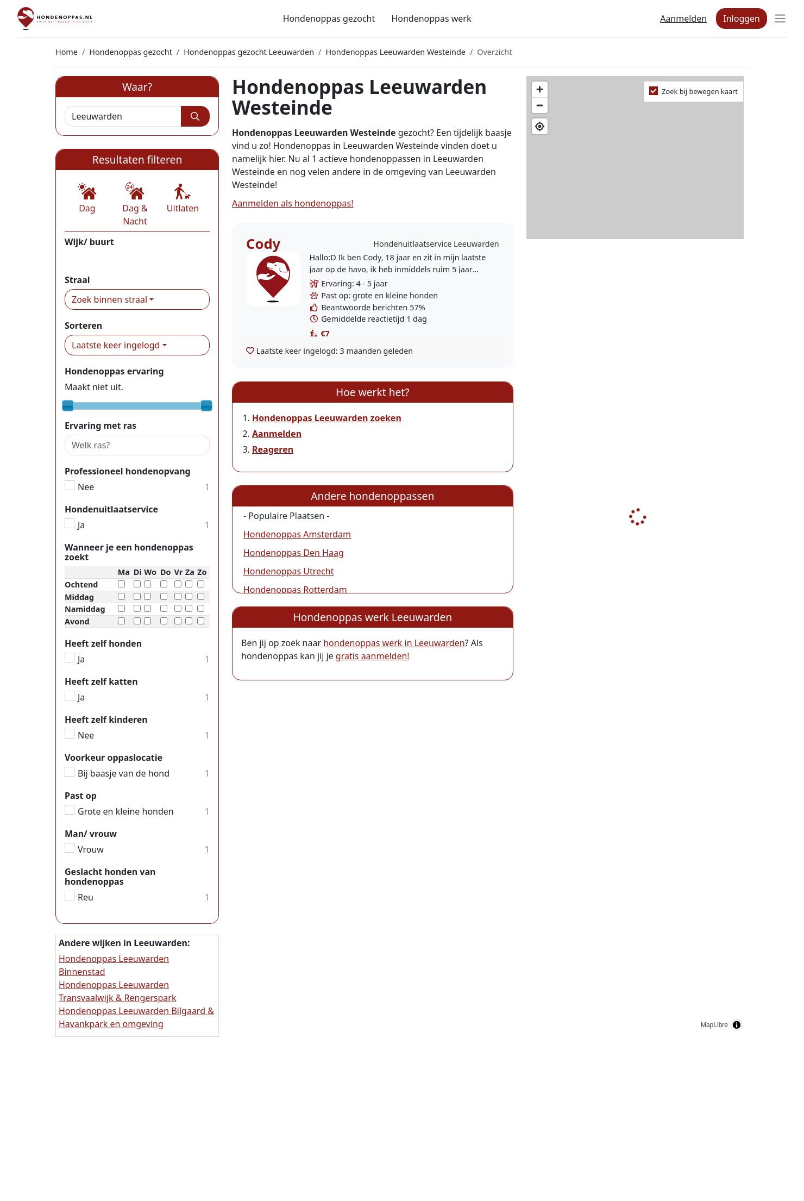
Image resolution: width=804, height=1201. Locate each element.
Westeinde (86, 258)
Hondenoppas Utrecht (288, 571)
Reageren (272, 449)
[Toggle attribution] (736, 1024)
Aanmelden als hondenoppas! (293, 203)
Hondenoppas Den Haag (293, 553)
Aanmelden (683, 18)
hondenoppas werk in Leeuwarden (393, 643)
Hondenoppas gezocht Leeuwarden (249, 52)
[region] (637, 556)
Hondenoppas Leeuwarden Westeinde (395, 52)
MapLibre (714, 1025)
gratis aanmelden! (373, 656)
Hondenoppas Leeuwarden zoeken (326, 418)
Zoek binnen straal (109, 299)
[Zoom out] (540, 105)
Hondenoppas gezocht (329, 18)
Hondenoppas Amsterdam (297, 534)
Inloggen (741, 18)
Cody (263, 243)
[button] (87, 198)
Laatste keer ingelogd (116, 345)
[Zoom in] (540, 89)
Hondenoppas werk (431, 18)
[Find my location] (540, 126)
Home (66, 52)
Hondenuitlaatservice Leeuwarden (436, 244)
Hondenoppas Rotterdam (295, 590)
